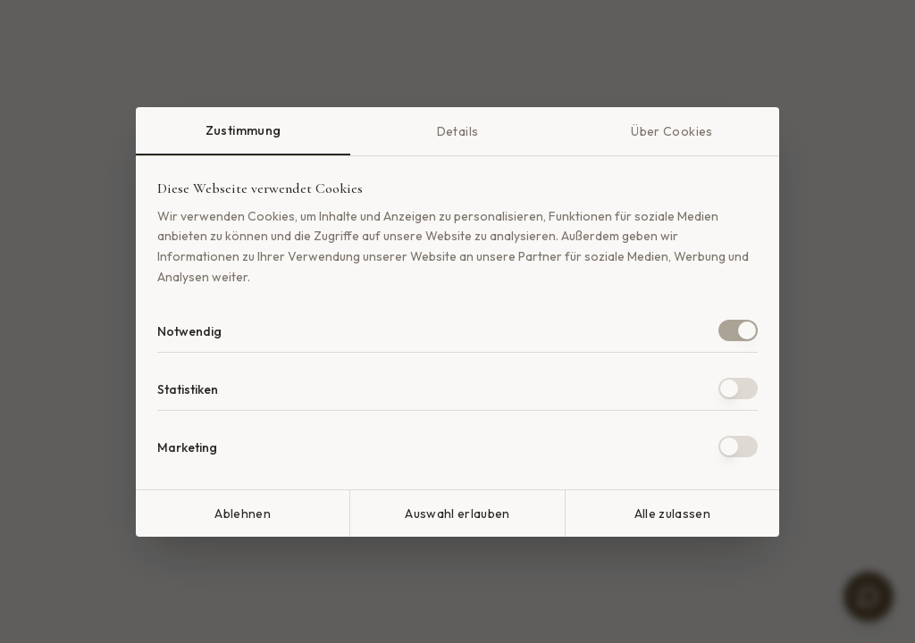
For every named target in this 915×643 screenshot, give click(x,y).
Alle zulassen (672, 513)
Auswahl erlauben (457, 513)
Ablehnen (242, 513)
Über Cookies (671, 131)
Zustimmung (243, 130)
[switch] (738, 330)
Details (457, 131)
